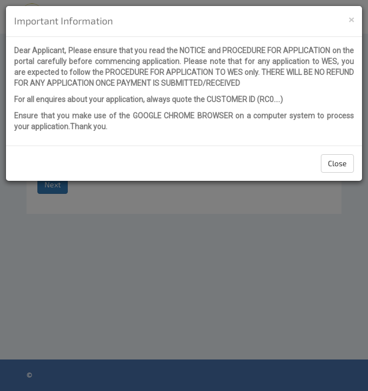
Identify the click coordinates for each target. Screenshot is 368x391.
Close (337, 163)
